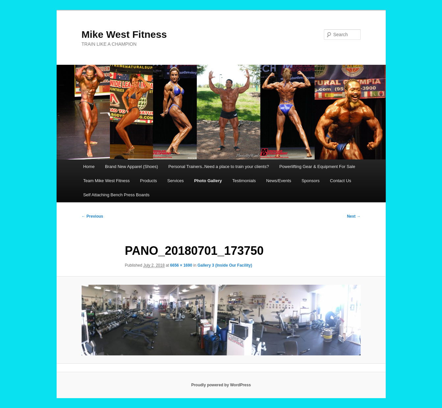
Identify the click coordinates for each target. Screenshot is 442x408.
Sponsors (310, 180)
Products (148, 180)
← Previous (92, 216)
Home (89, 166)
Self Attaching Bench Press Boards (116, 194)
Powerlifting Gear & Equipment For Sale (317, 166)
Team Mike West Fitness (106, 180)
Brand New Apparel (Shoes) (131, 166)
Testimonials (244, 180)
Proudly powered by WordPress (221, 385)
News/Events (278, 180)
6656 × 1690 (181, 265)
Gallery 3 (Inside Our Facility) (224, 265)
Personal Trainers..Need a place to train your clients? (219, 166)
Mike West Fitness (124, 34)
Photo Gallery (208, 180)
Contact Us (340, 180)
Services (175, 180)
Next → (353, 216)
